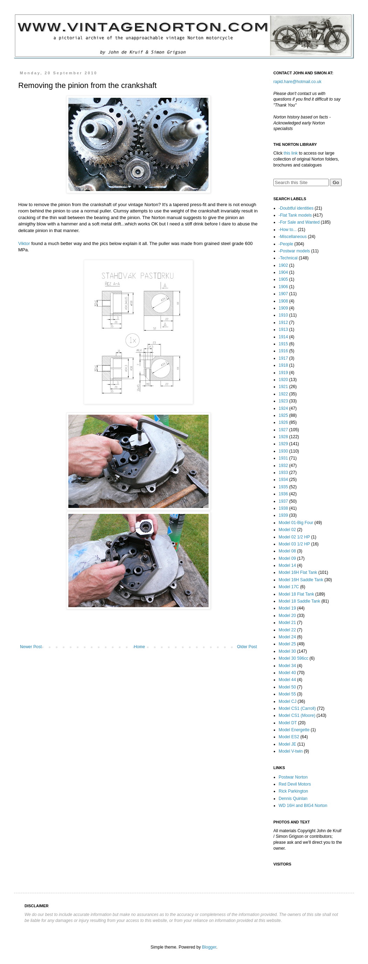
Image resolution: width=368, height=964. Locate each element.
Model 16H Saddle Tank (301, 579)
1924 (283, 408)
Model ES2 (289, 736)
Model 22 (287, 629)
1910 (283, 315)
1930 (283, 451)
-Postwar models (294, 251)
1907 (283, 293)
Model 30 (287, 651)
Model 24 (287, 636)
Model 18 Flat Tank (296, 594)
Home (139, 646)
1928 (283, 436)
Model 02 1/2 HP (294, 537)
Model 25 (287, 643)
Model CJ (288, 701)
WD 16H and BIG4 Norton (303, 805)
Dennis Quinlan (293, 798)
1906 (283, 286)
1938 (283, 508)
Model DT (288, 722)
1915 (283, 343)
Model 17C (289, 586)
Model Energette (294, 729)
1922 (283, 394)
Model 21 (287, 622)
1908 (283, 301)
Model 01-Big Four (296, 522)
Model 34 (287, 665)
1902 (283, 265)
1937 (283, 501)
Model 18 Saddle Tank (299, 601)
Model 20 (287, 615)
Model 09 (287, 558)
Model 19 (287, 608)
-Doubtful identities (296, 208)
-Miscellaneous (293, 236)
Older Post (247, 646)
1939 (283, 515)
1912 (283, 322)
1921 (283, 386)
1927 (283, 429)
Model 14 (287, 565)
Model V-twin (291, 751)
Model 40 (287, 672)
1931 (283, 458)
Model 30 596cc (293, 658)
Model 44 (287, 679)
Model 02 (287, 529)
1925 (283, 415)
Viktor (24, 243)
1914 (283, 336)
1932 (283, 465)
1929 (283, 443)
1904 (283, 272)
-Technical (288, 258)
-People (286, 244)
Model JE (287, 744)
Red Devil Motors (295, 784)
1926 (283, 422)
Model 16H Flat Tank (298, 572)
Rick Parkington (293, 791)
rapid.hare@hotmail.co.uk (297, 81)
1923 (283, 401)
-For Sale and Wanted (299, 222)
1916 (283, 350)
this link (291, 153)
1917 (283, 358)
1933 (283, 472)
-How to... (288, 229)
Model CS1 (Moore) (297, 715)
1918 (283, 365)
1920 (283, 379)
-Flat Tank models (295, 215)
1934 (283, 479)
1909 (283, 308)
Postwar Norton (293, 777)
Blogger (209, 947)
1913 (283, 329)
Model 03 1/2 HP (294, 544)
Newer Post (31, 646)
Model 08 (287, 551)
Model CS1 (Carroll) (297, 708)
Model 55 (287, 694)
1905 (283, 279)
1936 (283, 493)
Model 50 (287, 687)
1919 (283, 372)
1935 (283, 486)
